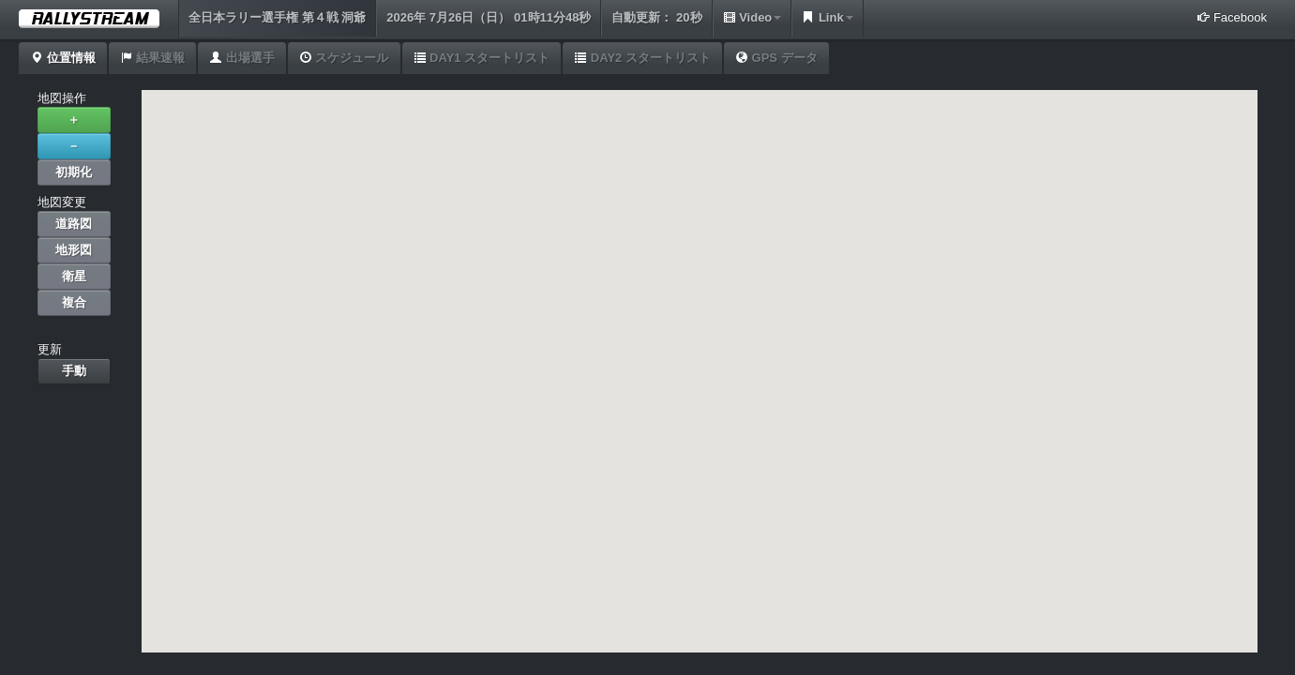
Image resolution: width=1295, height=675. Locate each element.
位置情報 (63, 58)
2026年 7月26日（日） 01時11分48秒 (488, 17)
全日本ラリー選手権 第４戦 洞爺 (277, 17)
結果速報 (153, 58)
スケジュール (344, 58)
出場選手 (242, 58)
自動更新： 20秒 (656, 17)
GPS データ (776, 58)
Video (752, 17)
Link (827, 17)
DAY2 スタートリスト (642, 58)
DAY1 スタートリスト (482, 58)
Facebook (1232, 17)
